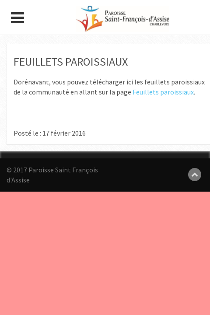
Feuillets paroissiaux (163, 92)
